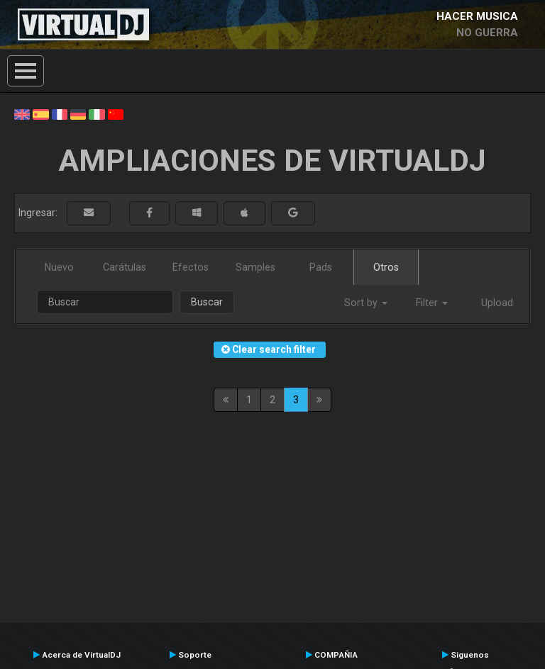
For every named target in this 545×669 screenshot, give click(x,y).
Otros (386, 267)
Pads (320, 267)
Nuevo (59, 267)
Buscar (207, 302)
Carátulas (124, 267)
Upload (497, 302)
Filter (432, 302)
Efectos (190, 267)
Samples (255, 267)
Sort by (365, 302)
